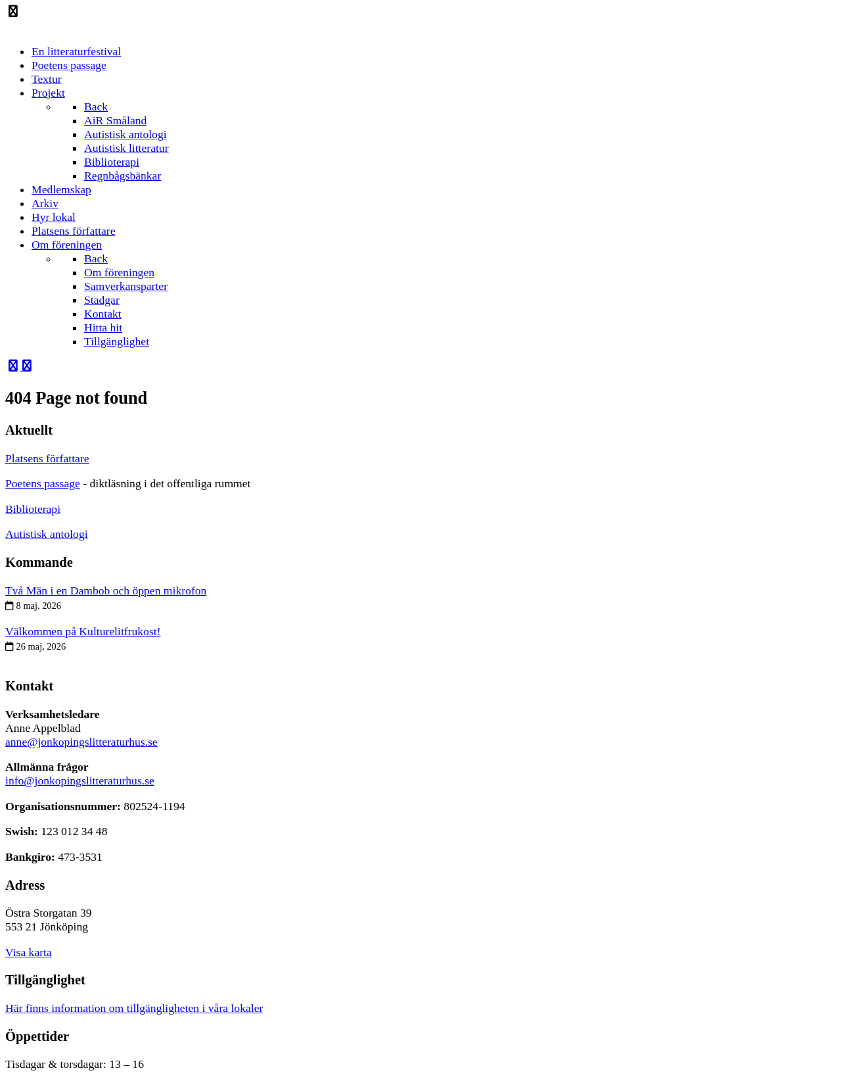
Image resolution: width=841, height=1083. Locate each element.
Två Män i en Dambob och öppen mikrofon (105, 590)
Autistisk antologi (46, 534)
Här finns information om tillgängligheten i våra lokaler (134, 1008)
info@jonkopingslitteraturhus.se (79, 780)
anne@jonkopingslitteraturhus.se (81, 741)
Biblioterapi (32, 509)
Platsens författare (47, 458)
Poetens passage (42, 483)
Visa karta (28, 952)
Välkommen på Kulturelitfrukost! (83, 631)
